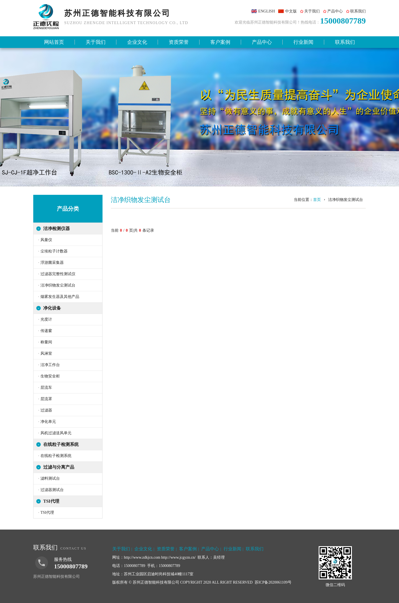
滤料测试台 (50, 478)
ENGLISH (266, 11)
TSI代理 (51, 501)
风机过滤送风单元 (55, 433)
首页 (317, 200)
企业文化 (137, 42)
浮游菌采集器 (52, 262)
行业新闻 (303, 42)
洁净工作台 (50, 365)
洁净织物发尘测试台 (57, 285)
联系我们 (358, 11)
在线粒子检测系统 (61, 444)
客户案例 (220, 42)
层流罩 (46, 399)
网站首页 (54, 42)
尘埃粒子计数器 (54, 251)
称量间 (46, 342)
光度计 (46, 319)
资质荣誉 (179, 42)
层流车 (46, 387)
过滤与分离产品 (58, 467)
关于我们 (312, 11)
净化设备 (52, 308)
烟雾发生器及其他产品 (59, 297)
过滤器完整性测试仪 (57, 274)
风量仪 (46, 240)
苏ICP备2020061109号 (273, 582)
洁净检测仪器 (56, 228)
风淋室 (46, 353)
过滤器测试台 (52, 490)
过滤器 (46, 410)
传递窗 (46, 331)
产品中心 (335, 11)
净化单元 (48, 422)
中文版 (291, 11)
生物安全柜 (50, 376)
